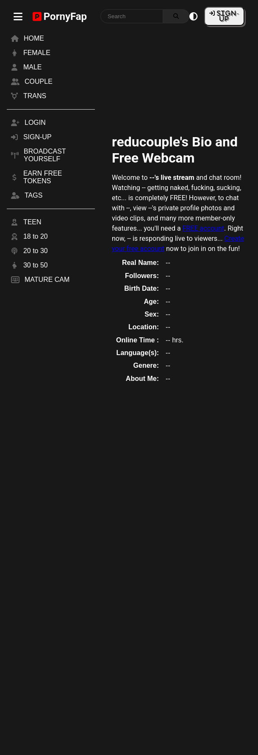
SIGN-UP (227, 16)
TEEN (32, 222)
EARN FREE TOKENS (42, 177)
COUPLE (39, 81)
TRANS (34, 95)
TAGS (33, 195)
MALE (32, 67)
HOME (34, 38)
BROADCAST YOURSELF (45, 155)
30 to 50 (35, 265)
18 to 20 (35, 236)
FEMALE (36, 52)
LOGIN (35, 122)
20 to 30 (35, 250)
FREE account (203, 228)
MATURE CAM (47, 279)
